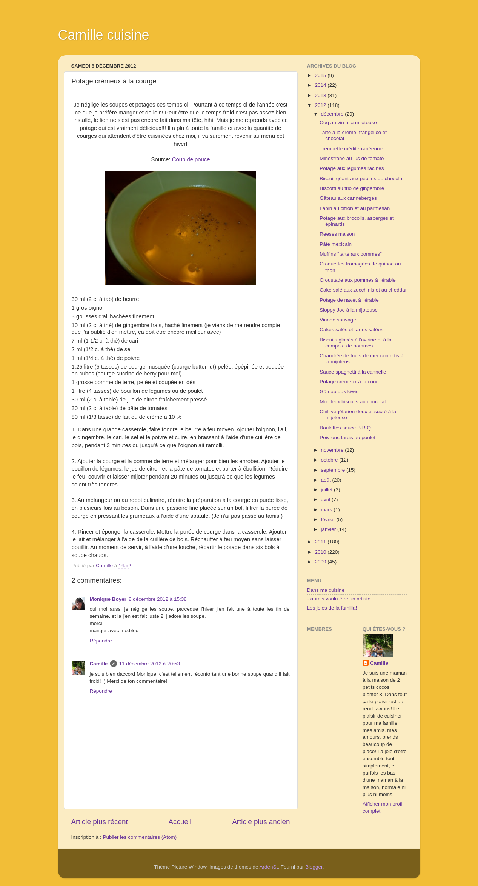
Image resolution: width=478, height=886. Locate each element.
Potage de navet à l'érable (349, 300)
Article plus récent (99, 822)
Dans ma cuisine (326, 590)
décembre (333, 114)
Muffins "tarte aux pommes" (351, 254)
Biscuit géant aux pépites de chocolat (362, 178)
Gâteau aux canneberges (348, 198)
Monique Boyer (108, 599)
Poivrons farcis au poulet (347, 437)
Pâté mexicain (336, 244)
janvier (329, 529)
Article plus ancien (261, 822)
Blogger (314, 867)
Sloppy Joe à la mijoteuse (349, 310)
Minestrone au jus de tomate (352, 158)
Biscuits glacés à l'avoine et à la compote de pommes (355, 343)
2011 (321, 542)
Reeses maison (337, 234)
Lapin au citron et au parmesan (355, 208)
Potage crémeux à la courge (351, 381)
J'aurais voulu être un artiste (338, 599)
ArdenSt (269, 867)
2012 (321, 105)
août (326, 480)
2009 (321, 562)
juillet (327, 489)
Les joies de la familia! (332, 608)
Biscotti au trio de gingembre (352, 188)
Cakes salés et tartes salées (351, 329)
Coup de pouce (191, 159)
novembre (333, 450)
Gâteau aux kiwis (339, 391)
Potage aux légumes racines (352, 168)
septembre (334, 470)
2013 (321, 95)
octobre (330, 460)
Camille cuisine (103, 35)
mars (327, 509)
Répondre (101, 641)
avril (326, 499)
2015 (321, 75)
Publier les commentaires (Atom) (140, 837)
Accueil (179, 822)
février (329, 519)
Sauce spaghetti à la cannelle (353, 372)
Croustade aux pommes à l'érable (357, 280)
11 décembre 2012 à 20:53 (149, 664)
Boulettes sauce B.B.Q (345, 428)
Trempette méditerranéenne (351, 148)
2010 (321, 552)
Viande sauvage (338, 320)
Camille (99, 664)
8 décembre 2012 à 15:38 (158, 599)
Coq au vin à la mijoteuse (348, 122)
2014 (321, 85)
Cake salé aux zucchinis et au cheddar (363, 290)
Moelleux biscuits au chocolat (353, 401)
